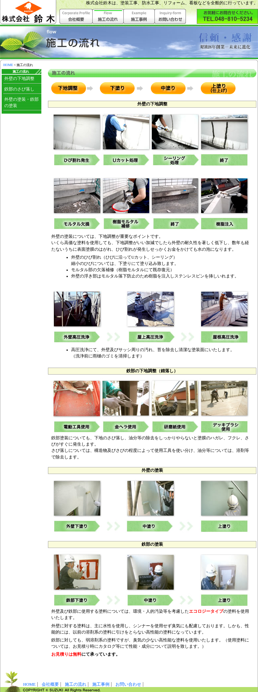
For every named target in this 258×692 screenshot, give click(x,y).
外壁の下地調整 (19, 78)
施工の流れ (75, 684)
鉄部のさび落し (19, 89)
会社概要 (76, 16)
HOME (8, 65)
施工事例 (139, 16)
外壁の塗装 (152, 470)
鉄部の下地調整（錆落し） (152, 371)
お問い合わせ (170, 16)
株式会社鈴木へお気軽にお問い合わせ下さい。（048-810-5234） (227, 16)
